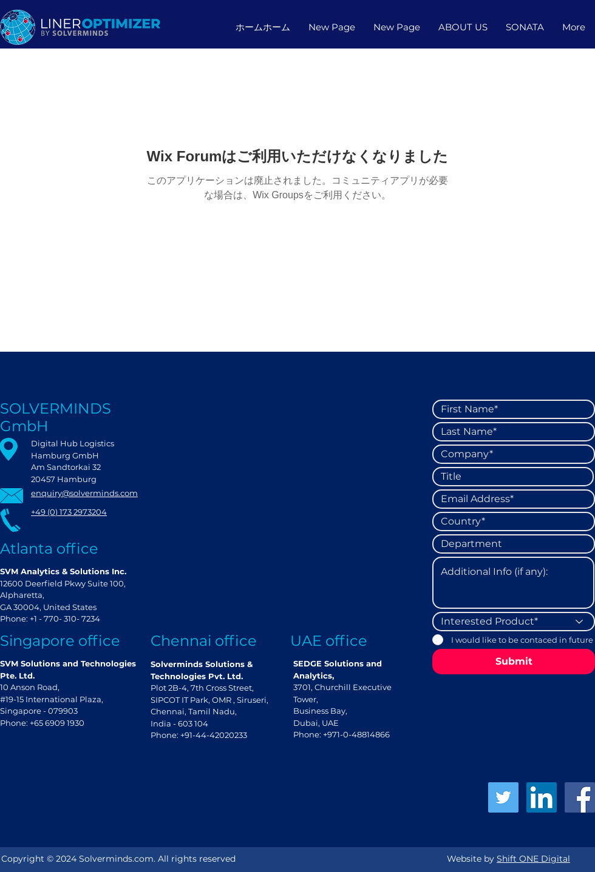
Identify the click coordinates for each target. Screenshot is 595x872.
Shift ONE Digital (533, 858)
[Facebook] (580, 797)
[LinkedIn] (541, 797)
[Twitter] (503, 797)
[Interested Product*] (513, 621)
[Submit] (513, 661)
